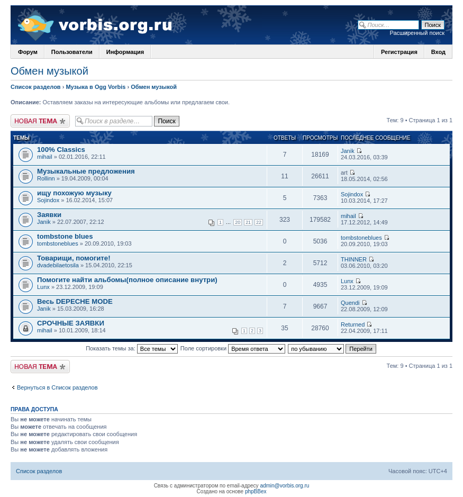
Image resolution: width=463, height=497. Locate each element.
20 (237, 222)
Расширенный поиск (416, 33)
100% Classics (61, 149)
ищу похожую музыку (74, 193)
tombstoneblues (57, 243)
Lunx (43, 287)
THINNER (354, 259)
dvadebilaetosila (58, 265)
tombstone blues (65, 236)
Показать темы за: (132, 348)
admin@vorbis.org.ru (284, 486)
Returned (353, 324)
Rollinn (46, 178)
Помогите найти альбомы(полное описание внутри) (127, 280)
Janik (348, 151)
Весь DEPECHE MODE (75, 301)
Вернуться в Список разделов (57, 387)
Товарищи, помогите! (74, 258)
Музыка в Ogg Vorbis (95, 87)
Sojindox (48, 200)
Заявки (49, 215)
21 (248, 222)
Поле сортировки (232, 348)
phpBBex (256, 491)
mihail (44, 156)
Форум (28, 52)
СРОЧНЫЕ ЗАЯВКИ (70, 323)
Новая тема (40, 121)
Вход (438, 52)
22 (258, 222)
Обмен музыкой (49, 71)
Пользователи (72, 52)
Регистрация (399, 52)
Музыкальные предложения (86, 171)
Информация (125, 52)
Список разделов (36, 87)
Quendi (350, 303)
